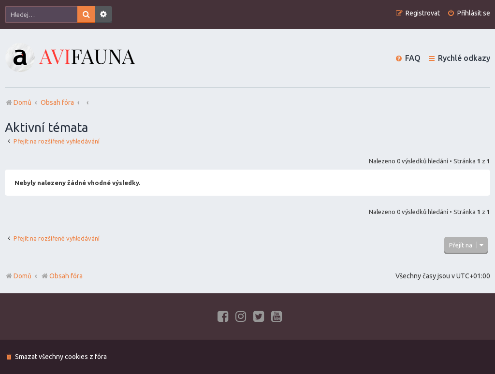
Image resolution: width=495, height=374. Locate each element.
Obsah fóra (62, 276)
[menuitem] (468, 13)
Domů (22, 276)
